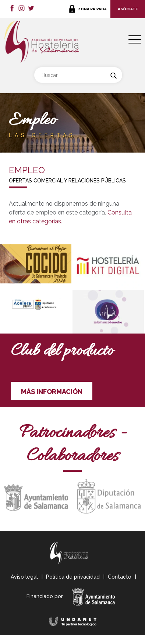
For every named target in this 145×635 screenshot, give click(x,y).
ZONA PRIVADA (92, 9)
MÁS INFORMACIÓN (51, 391)
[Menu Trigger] (135, 39)
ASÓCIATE (128, 9)
